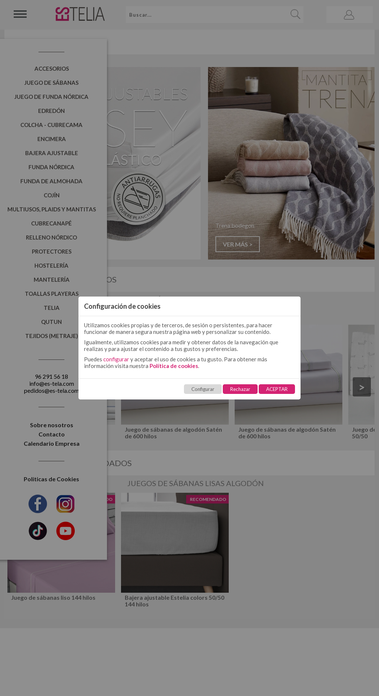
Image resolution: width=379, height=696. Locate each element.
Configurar (202, 389)
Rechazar (240, 389)
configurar (116, 359)
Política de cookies (174, 365)
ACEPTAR (277, 389)
